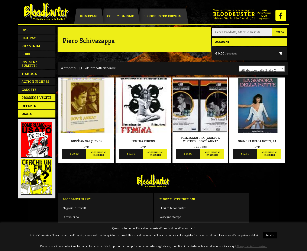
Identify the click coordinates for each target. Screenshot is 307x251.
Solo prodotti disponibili (97, 68)
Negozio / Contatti (75, 208)
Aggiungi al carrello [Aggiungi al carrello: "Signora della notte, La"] (269, 153)
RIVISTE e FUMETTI (29, 64)
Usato (27, 114)
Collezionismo (120, 16)
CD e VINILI (31, 46)
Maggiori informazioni (252, 246)
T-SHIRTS (29, 74)
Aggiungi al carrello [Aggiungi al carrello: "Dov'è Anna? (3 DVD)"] (98, 153)
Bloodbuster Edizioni (163, 16)
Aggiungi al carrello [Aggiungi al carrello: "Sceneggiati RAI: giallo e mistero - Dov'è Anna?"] (212, 153)
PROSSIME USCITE (36, 97)
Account (222, 42)
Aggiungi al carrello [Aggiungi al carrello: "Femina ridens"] (155, 153)
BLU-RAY (29, 38)
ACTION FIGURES (35, 81)
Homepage (89, 16)
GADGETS (29, 89)
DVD (25, 30)
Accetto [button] (269, 235)
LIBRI (26, 54)
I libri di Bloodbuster (172, 208)
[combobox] (262, 69)
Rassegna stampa (170, 217)
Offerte (29, 106)
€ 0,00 (226, 53)
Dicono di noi (71, 217)
